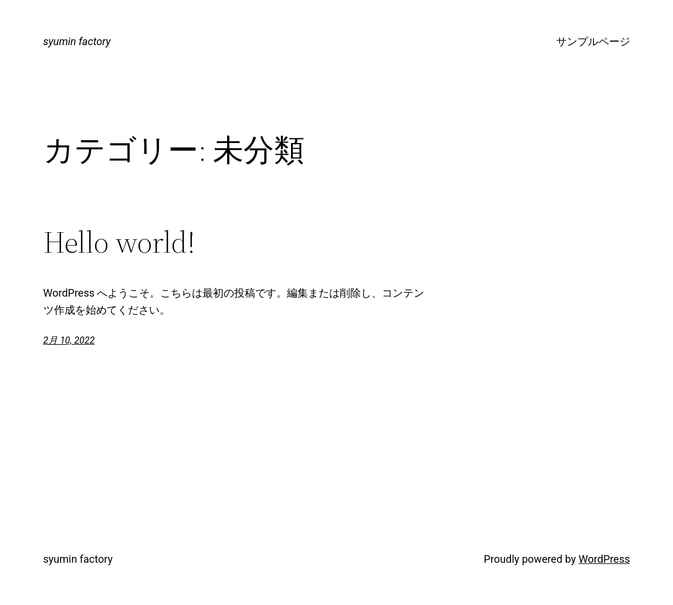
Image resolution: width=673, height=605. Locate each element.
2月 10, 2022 (69, 340)
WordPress (604, 559)
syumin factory (77, 41)
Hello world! (119, 242)
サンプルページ (593, 41)
